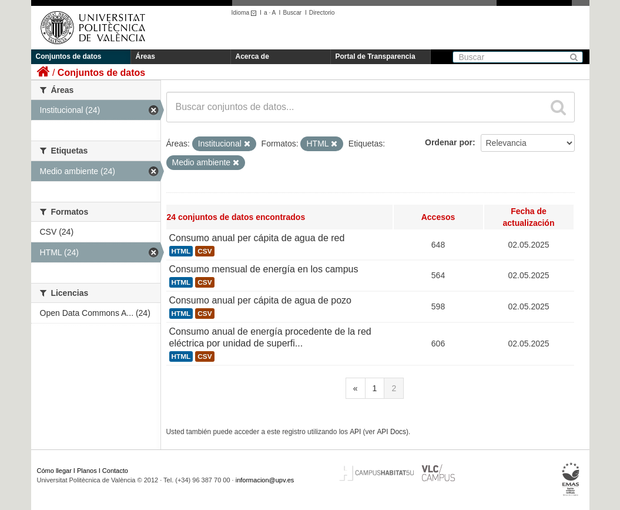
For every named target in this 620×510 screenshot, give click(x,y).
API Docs (391, 432)
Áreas (145, 56)
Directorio (322, 12)
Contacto (115, 470)
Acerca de (252, 56)
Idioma (246, 12)
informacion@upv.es (265, 480)
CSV (204, 251)
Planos (87, 470)
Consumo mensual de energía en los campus (263, 269)
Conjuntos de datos (69, 56)
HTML (181, 251)
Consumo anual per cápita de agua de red (257, 238)
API (355, 432)
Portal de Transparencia (375, 56)
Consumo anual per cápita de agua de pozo (260, 300)
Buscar (292, 12)
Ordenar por (448, 142)
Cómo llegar (54, 470)
